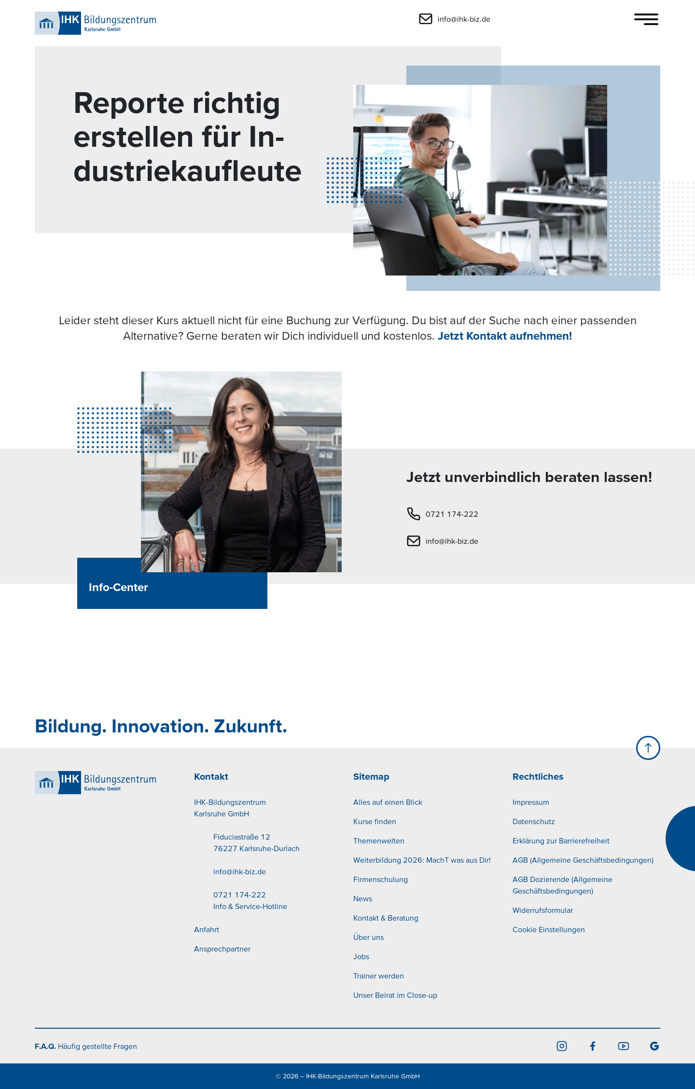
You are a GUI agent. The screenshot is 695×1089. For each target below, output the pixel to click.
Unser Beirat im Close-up (395, 995)
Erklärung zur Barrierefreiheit (561, 840)
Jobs (361, 956)
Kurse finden (374, 821)
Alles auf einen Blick (387, 802)
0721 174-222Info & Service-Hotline (250, 900)
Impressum (531, 802)
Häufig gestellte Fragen (86, 1046)
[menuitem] (268, 871)
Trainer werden (378, 975)
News (362, 898)
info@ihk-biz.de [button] (464, 18)
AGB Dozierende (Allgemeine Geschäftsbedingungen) (562, 885)
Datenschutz (534, 821)
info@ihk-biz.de (452, 541)
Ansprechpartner (222, 948)
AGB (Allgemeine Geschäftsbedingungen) (583, 859)
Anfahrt (206, 929)
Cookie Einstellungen (549, 929)
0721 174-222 (452, 514)
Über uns (368, 937)
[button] (521, 19)
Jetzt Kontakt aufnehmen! (505, 335)
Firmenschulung (380, 879)
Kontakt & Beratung (385, 917)
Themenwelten (378, 840)
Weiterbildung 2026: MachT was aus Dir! (422, 859)
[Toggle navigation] (646, 19)
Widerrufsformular (543, 910)
